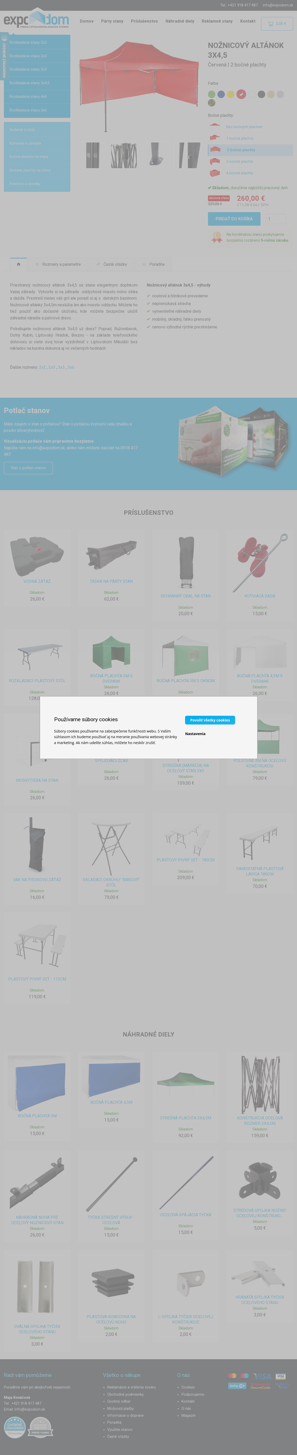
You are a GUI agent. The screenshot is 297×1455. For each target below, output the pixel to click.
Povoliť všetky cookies (210, 719)
